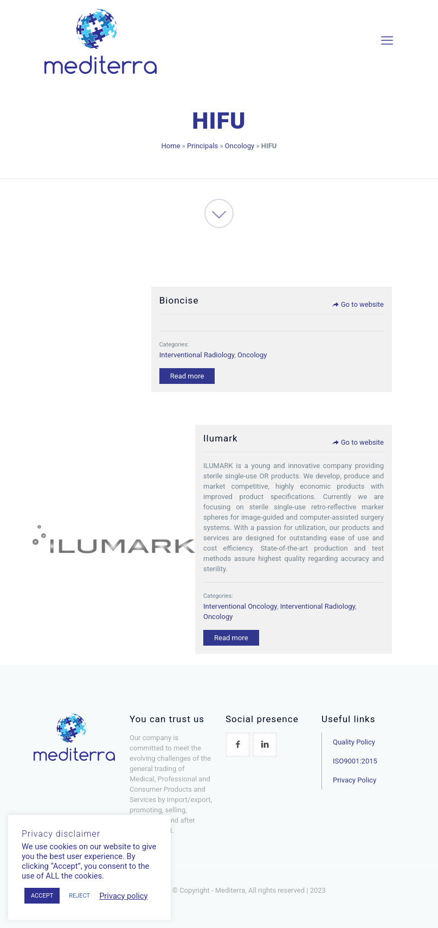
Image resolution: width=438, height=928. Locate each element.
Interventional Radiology (196, 355)
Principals (202, 146)
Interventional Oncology (240, 606)
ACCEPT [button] (42, 895)
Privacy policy (123, 896)
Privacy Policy (354, 780)
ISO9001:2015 (355, 761)
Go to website (358, 304)
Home (171, 146)
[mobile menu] (387, 40)
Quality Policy (354, 742)
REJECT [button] (79, 895)
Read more (187, 376)
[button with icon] (238, 745)
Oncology (239, 146)
